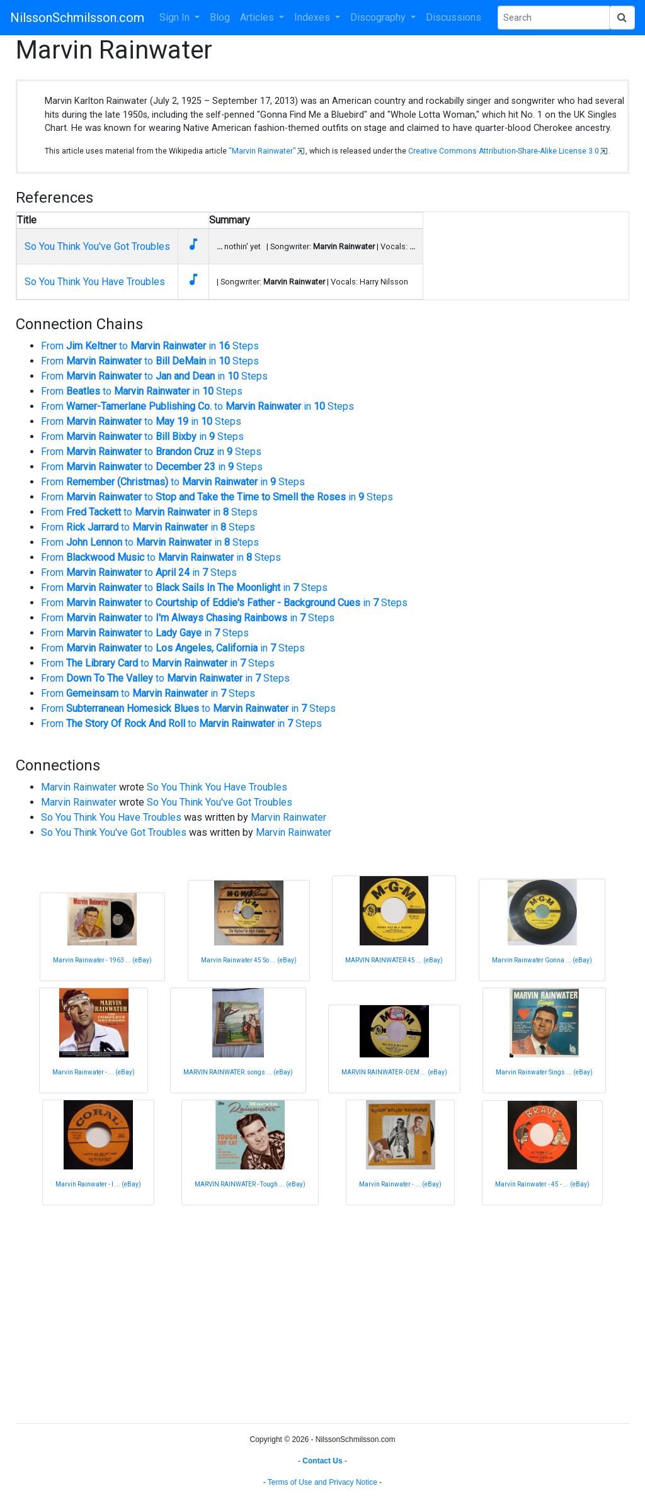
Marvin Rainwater (79, 787)
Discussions (453, 17)
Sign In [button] (175, 17)
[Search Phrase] (554, 18)
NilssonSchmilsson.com (77, 17)
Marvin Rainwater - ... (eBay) (93, 1072)
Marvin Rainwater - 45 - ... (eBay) (542, 1184)
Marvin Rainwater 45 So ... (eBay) (249, 960)
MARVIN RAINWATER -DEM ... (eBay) (394, 1072)
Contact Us (322, 1460)
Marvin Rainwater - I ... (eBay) (98, 1184)
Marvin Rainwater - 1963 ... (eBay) (102, 960)
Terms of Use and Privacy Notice (322, 1482)
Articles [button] (258, 17)
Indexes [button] (313, 17)
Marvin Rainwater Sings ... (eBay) (544, 1072)
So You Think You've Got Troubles (97, 246)
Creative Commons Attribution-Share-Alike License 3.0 (503, 151)
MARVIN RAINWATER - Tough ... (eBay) (250, 1184)
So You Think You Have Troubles (95, 282)
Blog (220, 17)
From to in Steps (150, 346)
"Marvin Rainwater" (262, 151)
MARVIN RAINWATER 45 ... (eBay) (394, 960)
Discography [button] (379, 17)
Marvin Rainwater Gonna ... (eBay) (542, 960)
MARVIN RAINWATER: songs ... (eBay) (238, 1072)
